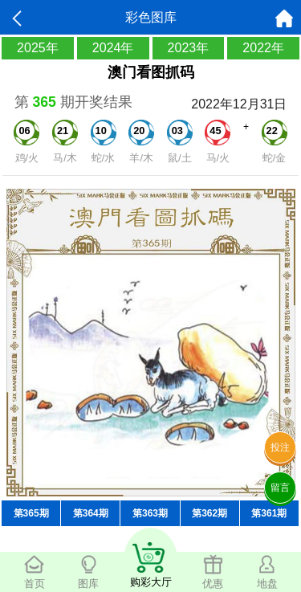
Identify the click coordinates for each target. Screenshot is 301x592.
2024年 (113, 48)
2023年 (188, 48)
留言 (280, 487)
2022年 (263, 48)
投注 (280, 447)
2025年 (38, 48)
